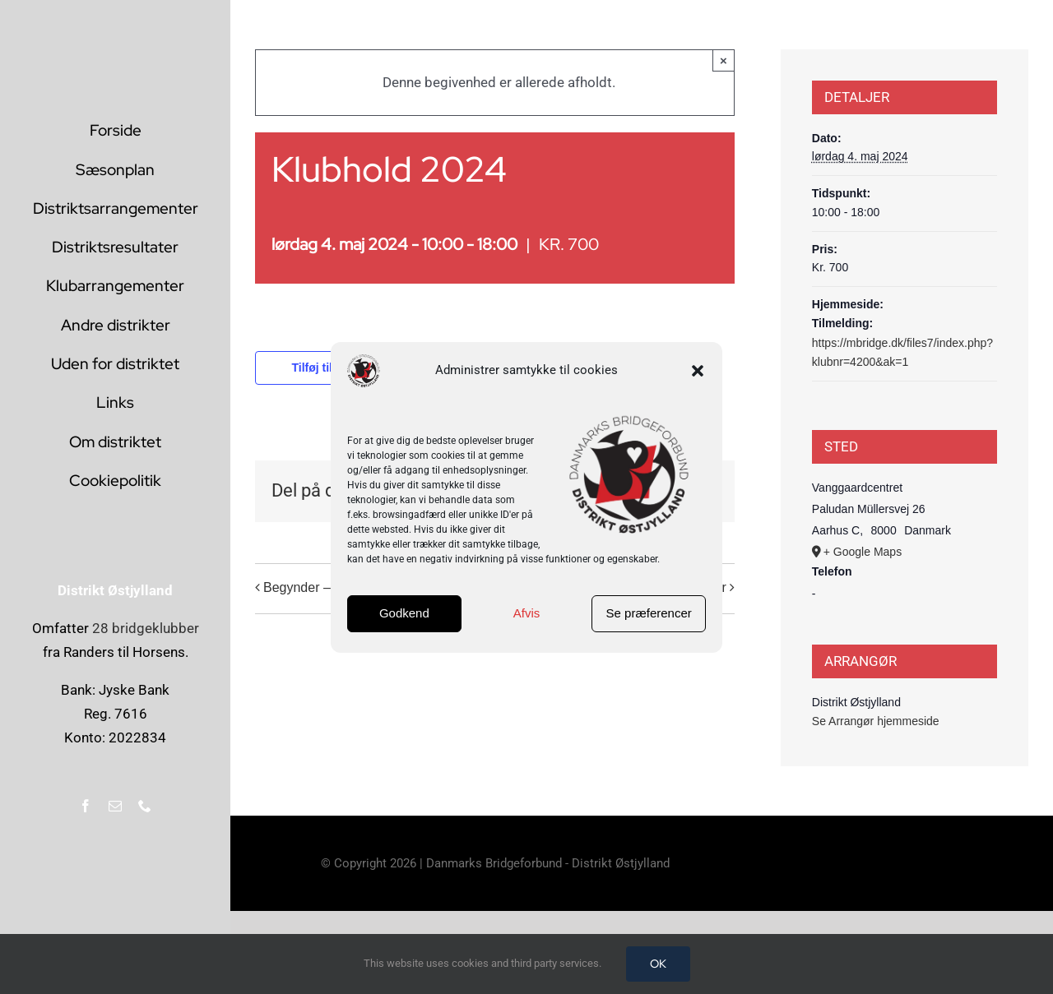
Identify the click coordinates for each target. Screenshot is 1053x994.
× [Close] (723, 60)
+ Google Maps (862, 551)
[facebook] (85, 805)
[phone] (144, 805)
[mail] (115, 805)
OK (658, 963)
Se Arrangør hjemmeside (875, 721)
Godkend (404, 613)
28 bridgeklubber (145, 628)
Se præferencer (649, 613)
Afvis (526, 613)
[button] (697, 371)
